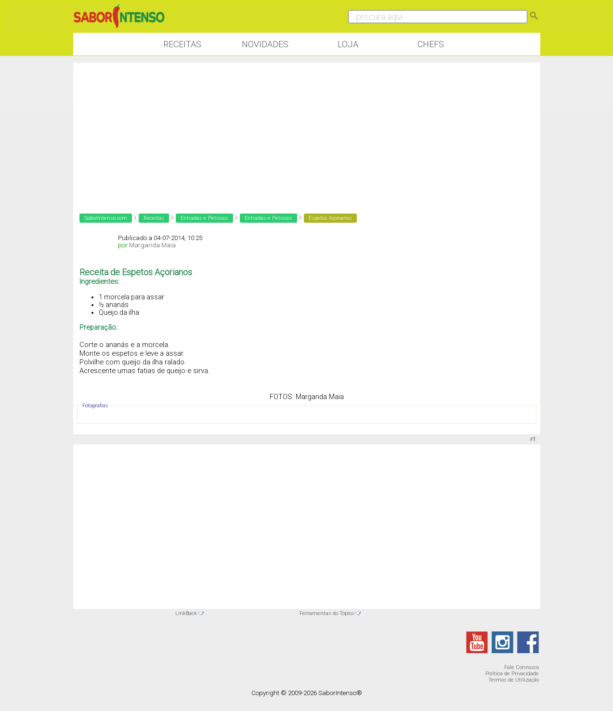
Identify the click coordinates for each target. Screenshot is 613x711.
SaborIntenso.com (105, 218)
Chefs (430, 44)
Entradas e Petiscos (204, 218)
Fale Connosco (521, 667)
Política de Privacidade (512, 674)
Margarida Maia (152, 245)
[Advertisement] (306, 130)
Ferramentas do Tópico (327, 613)
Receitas (182, 44)
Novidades (265, 44)
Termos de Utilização (513, 680)
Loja (348, 44)
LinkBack (186, 613)
